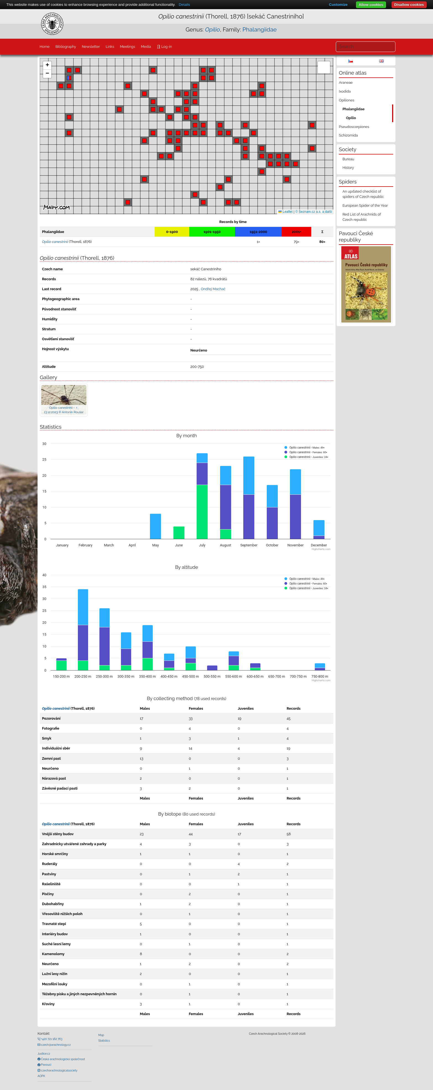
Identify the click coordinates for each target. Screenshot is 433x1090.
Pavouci (45, 1064)
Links (110, 46)
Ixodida (345, 91)
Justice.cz (44, 1053)
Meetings (127, 46)
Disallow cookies (409, 4)
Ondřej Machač (213, 289)
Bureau (348, 159)
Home (44, 46)
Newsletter (91, 46)
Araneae (346, 82)
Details (184, 4)
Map (101, 1035)
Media (146, 46)
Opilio (351, 118)
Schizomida (348, 135)
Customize (338, 4)
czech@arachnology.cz (55, 1044)
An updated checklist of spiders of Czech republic (363, 194)
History (348, 168)
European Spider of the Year (365, 205)
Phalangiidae (259, 29)
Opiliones (346, 100)
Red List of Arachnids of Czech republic (361, 217)
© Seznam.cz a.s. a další (313, 212)
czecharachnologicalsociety (58, 1070)
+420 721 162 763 (51, 1039)
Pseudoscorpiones (354, 127)
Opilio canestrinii (56, 708)
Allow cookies (371, 4)
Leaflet (285, 212)
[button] (195, 117)
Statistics (104, 1040)
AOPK (41, 1076)
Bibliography (66, 46)
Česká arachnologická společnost (62, 1059)
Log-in (166, 46)
